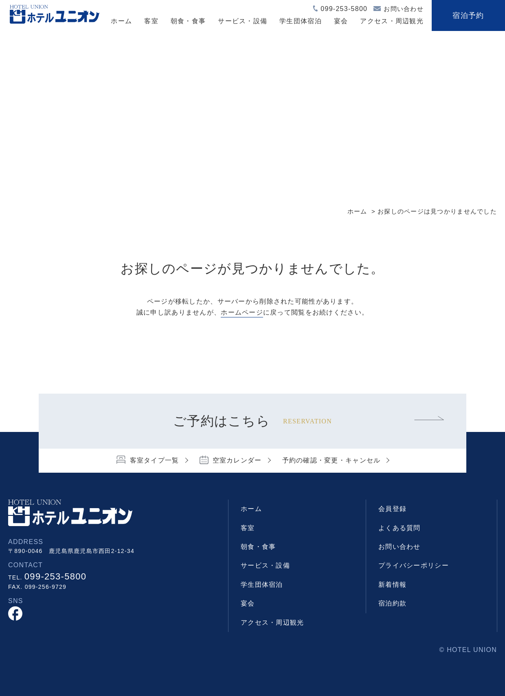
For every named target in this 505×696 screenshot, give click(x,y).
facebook (15, 613)
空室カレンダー (237, 460)
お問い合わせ (404, 8)
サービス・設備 (242, 21)
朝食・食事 (188, 21)
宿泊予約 (468, 15)
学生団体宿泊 (300, 21)
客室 (151, 21)
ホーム (121, 21)
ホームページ (242, 312)
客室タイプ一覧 (154, 460)
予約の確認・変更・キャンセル (331, 460)
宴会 (341, 21)
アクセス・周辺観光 (392, 21)
